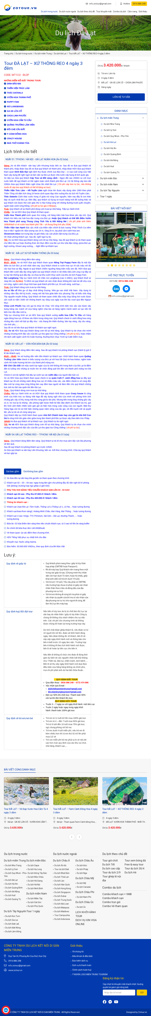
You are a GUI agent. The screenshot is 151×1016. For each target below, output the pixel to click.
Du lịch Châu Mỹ (85, 878)
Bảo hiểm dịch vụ (79, 961)
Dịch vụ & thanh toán (80, 965)
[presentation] (72, 837)
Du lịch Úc (81, 907)
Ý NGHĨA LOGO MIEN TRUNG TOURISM (88, 974)
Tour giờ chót (110, 860)
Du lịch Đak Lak (11, 923)
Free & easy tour (134, 864)
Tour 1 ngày (104, 196)
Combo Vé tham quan (115, 906)
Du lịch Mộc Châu (35, 876)
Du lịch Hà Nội (33, 884)
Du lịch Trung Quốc (62, 899)
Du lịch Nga (81, 873)
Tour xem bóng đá (135, 860)
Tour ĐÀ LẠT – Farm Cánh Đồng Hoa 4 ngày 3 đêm (75, 811)
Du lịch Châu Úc (85, 902)
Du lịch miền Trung (43, 53)
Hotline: (121, 281)
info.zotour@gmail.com (98, 4)
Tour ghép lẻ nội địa (111, 878)
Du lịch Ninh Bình (34, 888)
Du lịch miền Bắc (107, 178)
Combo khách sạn (113, 898)
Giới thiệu (143, 11)
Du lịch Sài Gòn (33, 902)
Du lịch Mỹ (81, 883)
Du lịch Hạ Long (34, 869)
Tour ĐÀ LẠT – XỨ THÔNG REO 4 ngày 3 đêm (122, 811)
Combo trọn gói (111, 902)
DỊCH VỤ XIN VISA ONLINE (86, 922)
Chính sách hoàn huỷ (80, 970)
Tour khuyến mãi (103, 11)
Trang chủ (8, 53)
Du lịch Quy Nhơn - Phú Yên (115, 136)
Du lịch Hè (130, 872)
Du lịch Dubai (59, 896)
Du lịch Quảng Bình (111, 154)
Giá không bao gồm (33, 471)
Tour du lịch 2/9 (111, 872)
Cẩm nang (132, 11)
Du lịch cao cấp (111, 868)
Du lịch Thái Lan (61, 876)
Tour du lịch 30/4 (134, 868)
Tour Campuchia (61, 915)
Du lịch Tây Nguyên (108, 190)
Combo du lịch (119, 11)
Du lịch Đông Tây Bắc (36, 873)
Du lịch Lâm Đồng (12, 931)
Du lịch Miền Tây (34, 898)
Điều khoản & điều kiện (81, 956)
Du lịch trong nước (49, 11)
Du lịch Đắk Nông (12, 927)
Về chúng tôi (77, 951)
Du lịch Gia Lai (11, 920)
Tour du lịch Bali (61, 869)
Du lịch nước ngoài (67, 11)
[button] (108, 265)
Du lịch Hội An (108, 148)
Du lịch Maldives (61, 911)
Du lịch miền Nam (107, 184)
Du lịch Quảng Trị (110, 172)
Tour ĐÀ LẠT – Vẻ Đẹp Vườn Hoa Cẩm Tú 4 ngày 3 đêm (26, 811)
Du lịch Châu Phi (85, 892)
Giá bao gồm (12, 471)
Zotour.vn (142, 1012)
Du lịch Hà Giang (34, 880)
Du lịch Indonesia (61, 919)
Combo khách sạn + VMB (117, 894)
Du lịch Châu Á (61, 860)
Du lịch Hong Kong (62, 888)
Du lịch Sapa (32, 865)
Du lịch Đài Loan (61, 903)
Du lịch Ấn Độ (59, 865)
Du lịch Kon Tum (12, 916)
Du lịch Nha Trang (110, 124)
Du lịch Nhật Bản (61, 873)
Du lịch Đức (81, 865)
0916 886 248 (14, 961)
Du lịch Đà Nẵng (109, 160)
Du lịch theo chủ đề (86, 11)
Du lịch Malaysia (61, 907)
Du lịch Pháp (82, 869)
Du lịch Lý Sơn (108, 130)
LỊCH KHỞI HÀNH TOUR (86, 914)
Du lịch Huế (107, 166)
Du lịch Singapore (61, 892)
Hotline (133, 3)
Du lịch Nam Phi (83, 897)
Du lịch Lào (58, 880)
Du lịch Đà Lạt (60, 53)
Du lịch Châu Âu (85, 860)
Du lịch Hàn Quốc (61, 884)
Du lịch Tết (108, 864)
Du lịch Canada (83, 886)
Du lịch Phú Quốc (34, 906)
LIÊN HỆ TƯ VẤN (121, 97)
